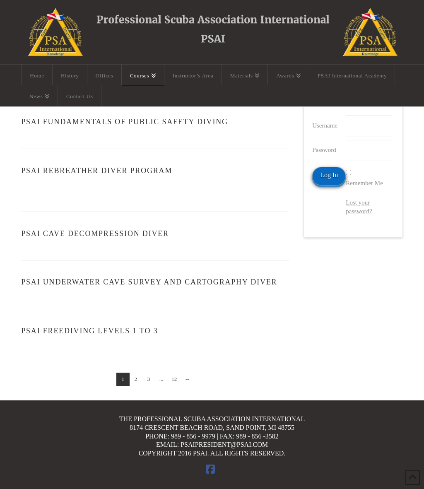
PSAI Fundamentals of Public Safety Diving (124, 122)
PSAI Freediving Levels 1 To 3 (89, 331)
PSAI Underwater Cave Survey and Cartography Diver (149, 282)
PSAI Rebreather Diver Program (96, 170)
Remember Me (364, 183)
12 (174, 379)
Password (324, 150)
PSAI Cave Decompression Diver (95, 233)
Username (324, 125)
